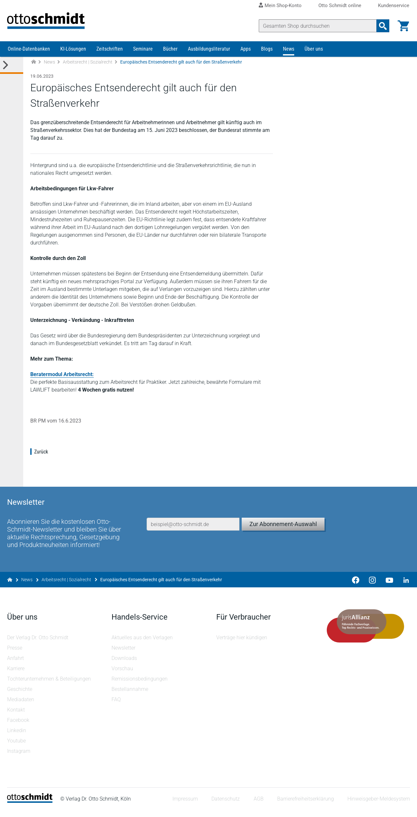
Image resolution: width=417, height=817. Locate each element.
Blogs (267, 54)
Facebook (19, 726)
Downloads (125, 665)
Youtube (17, 747)
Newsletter (124, 654)
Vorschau (123, 675)
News (288, 54)
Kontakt (16, 716)
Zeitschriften (109, 54)
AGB (258, 805)
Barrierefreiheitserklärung (304, 805)
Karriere (16, 675)
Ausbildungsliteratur (209, 54)
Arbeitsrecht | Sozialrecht (87, 67)
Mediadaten (21, 706)
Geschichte (20, 695)
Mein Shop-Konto (283, 5)
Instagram (19, 757)
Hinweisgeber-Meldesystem (378, 805)
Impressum (184, 805)
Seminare (143, 54)
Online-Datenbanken (29, 54)
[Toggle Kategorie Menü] (11, 70)
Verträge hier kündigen (241, 644)
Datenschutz (225, 805)
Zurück (42, 457)
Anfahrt (16, 665)
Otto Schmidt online (339, 5)
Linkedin (17, 737)
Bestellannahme (130, 695)
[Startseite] (30, 807)
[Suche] (317, 25)
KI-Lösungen (73, 54)
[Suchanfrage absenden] (382, 25)
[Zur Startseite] (33, 67)
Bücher (170, 54)
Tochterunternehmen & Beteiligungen (50, 685)
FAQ (116, 706)
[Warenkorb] (402, 25)
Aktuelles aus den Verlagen (142, 644)
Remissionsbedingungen (140, 685)
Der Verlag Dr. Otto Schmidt (38, 644)
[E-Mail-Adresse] (193, 521)
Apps (245, 54)
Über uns (314, 54)
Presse (15, 654)
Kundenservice (393, 5)
